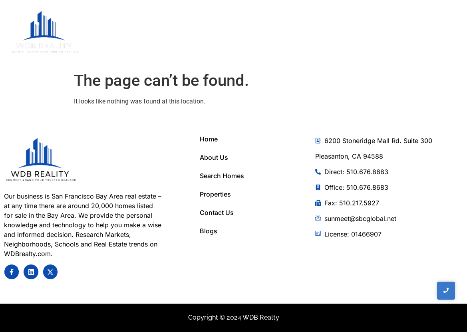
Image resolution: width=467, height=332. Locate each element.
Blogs (208, 231)
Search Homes (222, 176)
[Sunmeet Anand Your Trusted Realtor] (41, 160)
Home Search (286, 33)
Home (198, 33)
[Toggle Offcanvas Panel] (416, 34)
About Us (214, 157)
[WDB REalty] (45, 32)
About (235, 33)
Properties (215, 194)
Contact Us (345, 33)
